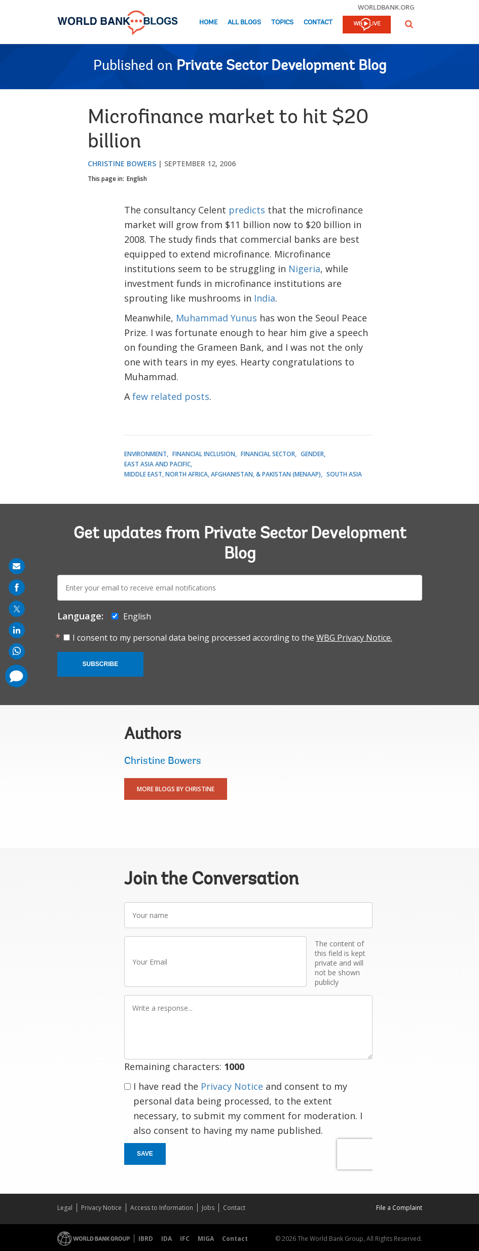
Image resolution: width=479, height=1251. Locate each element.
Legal (64, 1207)
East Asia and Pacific (157, 464)
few (140, 396)
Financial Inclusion (203, 454)
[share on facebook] (17, 587)
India (264, 298)
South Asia (344, 474)
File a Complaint (399, 1207)
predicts (247, 210)
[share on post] (17, 609)
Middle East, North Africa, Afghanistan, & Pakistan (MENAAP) (222, 474)
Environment (145, 454)
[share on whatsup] (17, 651)
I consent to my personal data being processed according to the (232, 637)
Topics (282, 22)
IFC (185, 1238)
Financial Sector (268, 454)
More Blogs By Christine (175, 789)
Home (208, 22)
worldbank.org (386, 7)
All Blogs (244, 22)
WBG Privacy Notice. (354, 637)
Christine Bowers (122, 163)
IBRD (145, 1238)
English (137, 178)
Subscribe (101, 664)
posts (197, 396)
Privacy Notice (232, 1086)
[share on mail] (17, 566)
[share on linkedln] (17, 630)
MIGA (206, 1238)
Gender (312, 454)
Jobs (208, 1207)
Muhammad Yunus (216, 318)
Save (145, 1153)
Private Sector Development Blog (281, 66)
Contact (318, 22)
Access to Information (161, 1207)
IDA (166, 1238)
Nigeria (304, 269)
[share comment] (16, 676)
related (166, 396)
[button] (409, 24)
